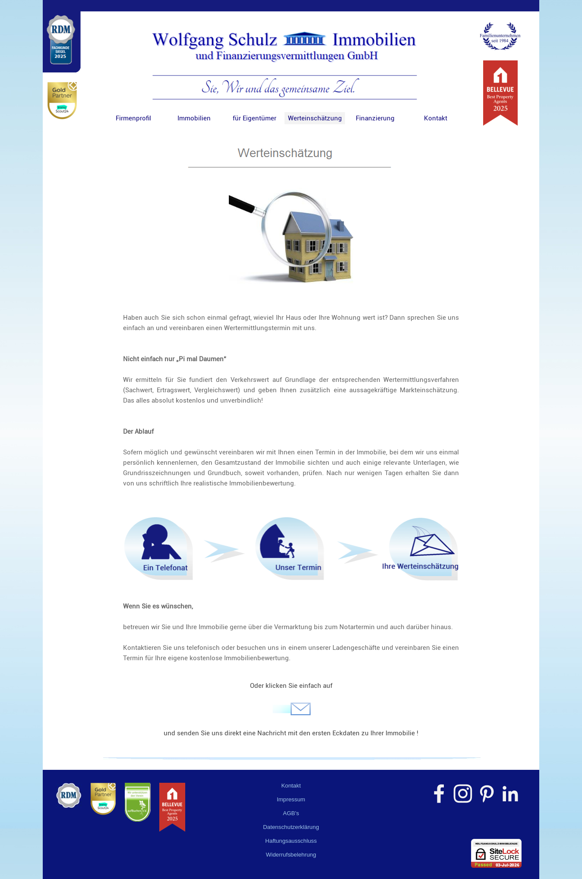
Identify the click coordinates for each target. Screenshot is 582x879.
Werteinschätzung (315, 118)
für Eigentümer (254, 118)
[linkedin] (510, 793)
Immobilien (194, 118)
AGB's (291, 813)
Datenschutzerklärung (291, 827)
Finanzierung (375, 118)
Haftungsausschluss (290, 841)
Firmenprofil (133, 118)
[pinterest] (486, 793)
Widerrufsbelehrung (291, 854)
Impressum (291, 799)
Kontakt (435, 118)
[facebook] (439, 793)
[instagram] (463, 793)
